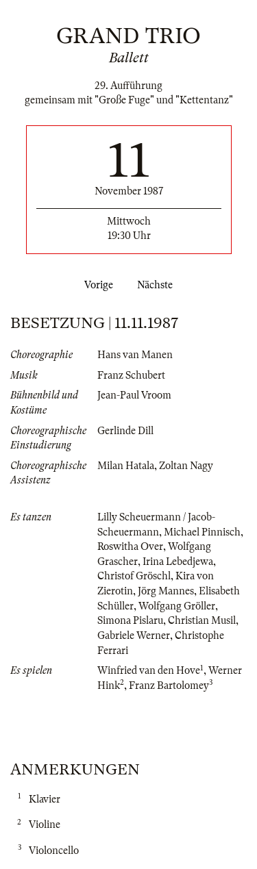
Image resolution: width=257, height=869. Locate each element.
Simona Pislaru (130, 620)
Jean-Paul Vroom (134, 395)
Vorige (96, 284)
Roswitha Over (130, 546)
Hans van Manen (135, 354)
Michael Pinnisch (202, 532)
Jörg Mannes (166, 590)
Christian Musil (202, 620)
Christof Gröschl (134, 575)
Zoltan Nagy (186, 465)
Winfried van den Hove (148, 670)
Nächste (157, 284)
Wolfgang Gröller (176, 606)
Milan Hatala (125, 465)
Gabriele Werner (133, 635)
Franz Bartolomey (169, 685)
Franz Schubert (131, 375)
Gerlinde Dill (125, 430)
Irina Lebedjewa (178, 561)
